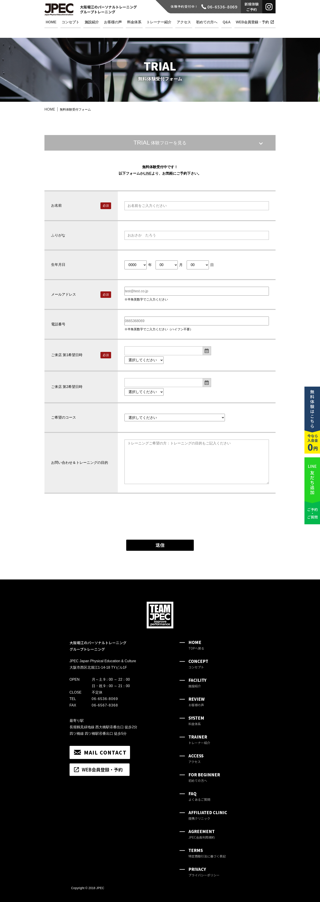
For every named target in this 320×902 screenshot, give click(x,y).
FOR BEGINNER (204, 777)
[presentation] (160, 524)
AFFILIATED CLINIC (207, 815)
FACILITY (197, 682)
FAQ (199, 796)
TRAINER (199, 739)
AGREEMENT (201, 834)
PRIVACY (204, 871)
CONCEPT (198, 663)
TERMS (207, 853)
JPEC (100, 888)
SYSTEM (196, 720)
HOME (49, 109)
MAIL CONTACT (105, 752)
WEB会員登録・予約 (102, 769)
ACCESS (196, 758)
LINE (148, 173)
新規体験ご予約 (251, 6)
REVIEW (196, 701)
